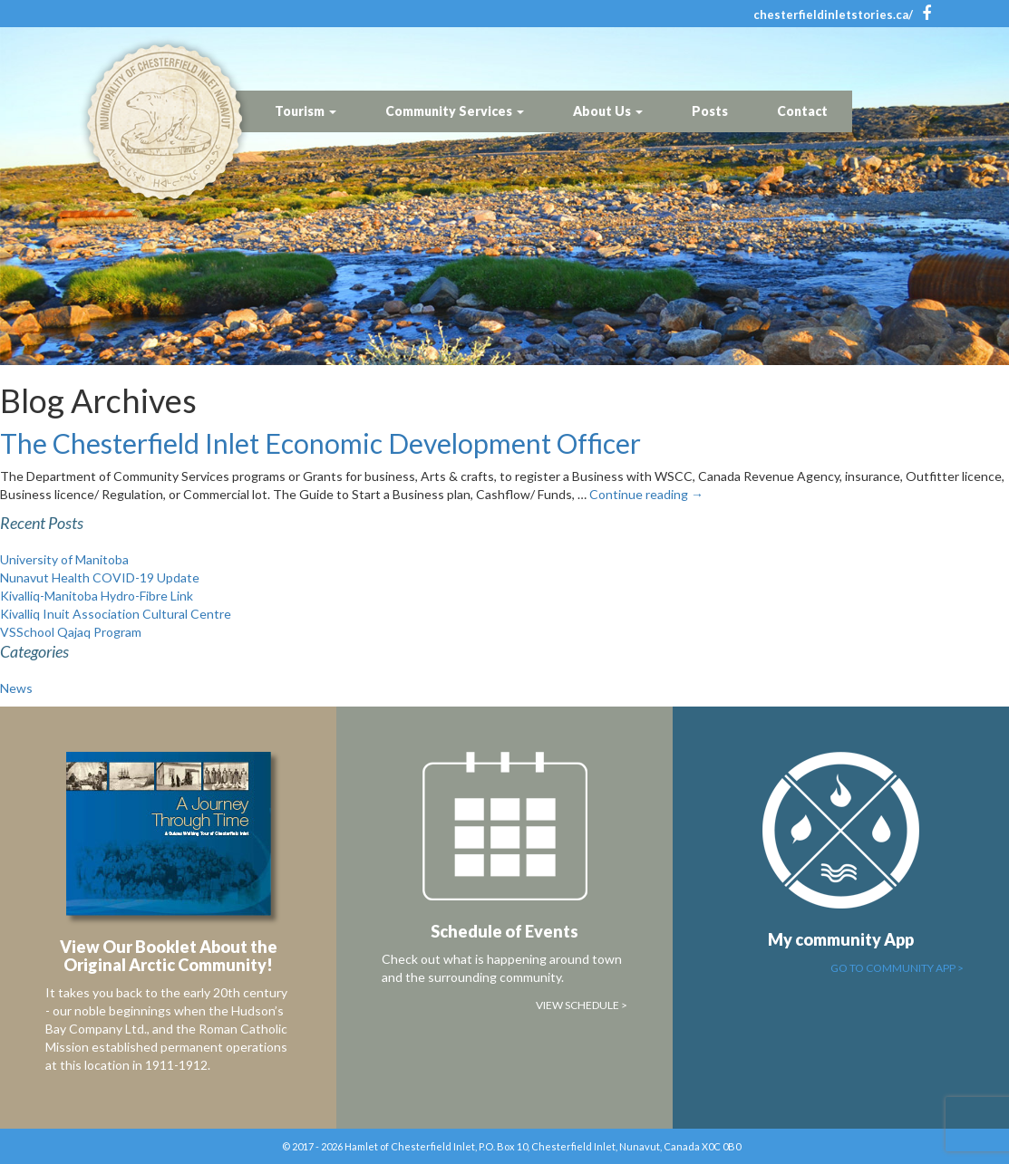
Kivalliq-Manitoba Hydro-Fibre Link (96, 595)
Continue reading (646, 494)
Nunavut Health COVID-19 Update (99, 577)
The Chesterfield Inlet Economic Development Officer (320, 443)
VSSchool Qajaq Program (70, 632)
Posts (710, 111)
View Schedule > (581, 1005)
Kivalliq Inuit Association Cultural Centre (115, 613)
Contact (802, 111)
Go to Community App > (897, 968)
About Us (608, 111)
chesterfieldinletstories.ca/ (833, 14)
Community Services (454, 111)
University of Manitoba (64, 559)
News (16, 688)
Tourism (305, 111)
